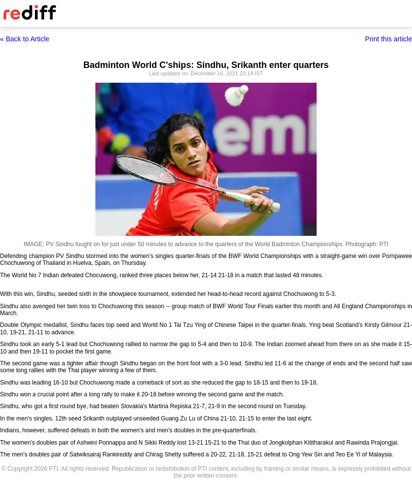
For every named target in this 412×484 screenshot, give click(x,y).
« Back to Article (24, 39)
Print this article (388, 39)
